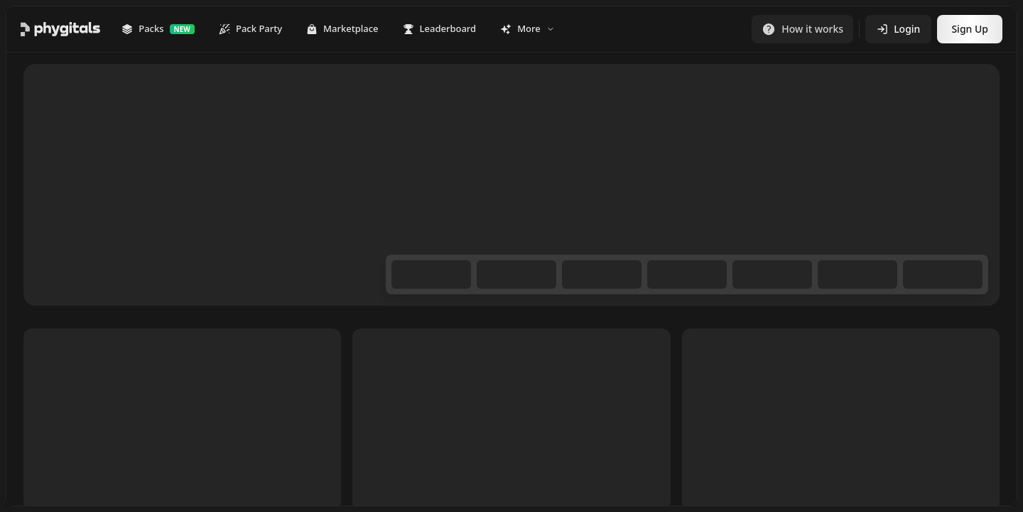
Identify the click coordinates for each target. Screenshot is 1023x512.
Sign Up (969, 29)
